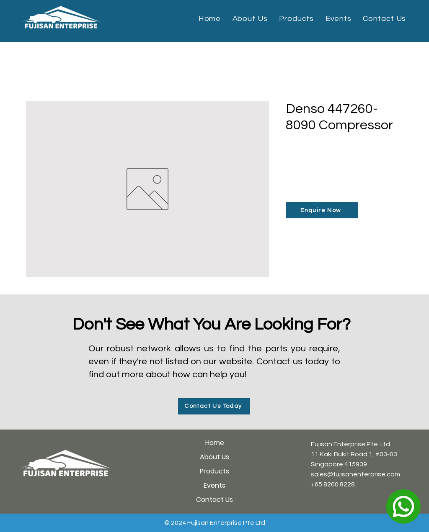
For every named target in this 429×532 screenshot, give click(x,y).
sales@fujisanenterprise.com (355, 474)
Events (214, 485)
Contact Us (214, 499)
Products (214, 471)
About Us (214, 457)
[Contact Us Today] (214, 406)
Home (214, 443)
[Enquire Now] (322, 210)
